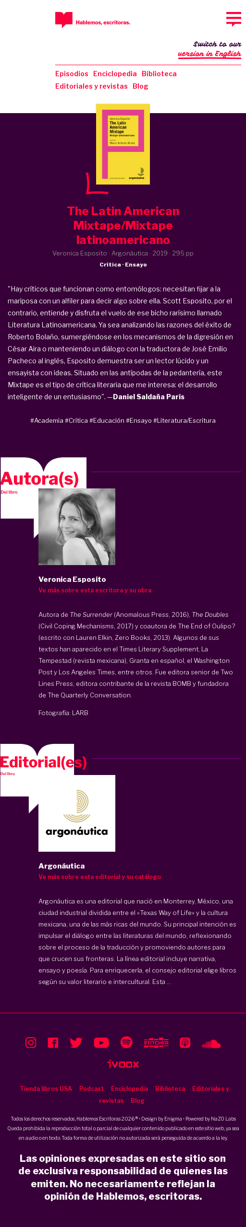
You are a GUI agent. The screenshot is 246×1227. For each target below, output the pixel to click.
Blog (140, 86)
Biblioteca (159, 73)
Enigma (173, 1119)
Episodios (71, 73)
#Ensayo (139, 420)
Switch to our (209, 49)
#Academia (46, 420)
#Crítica (76, 420)
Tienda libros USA (46, 1088)
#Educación (106, 420)
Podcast (91, 1088)
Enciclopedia (115, 73)
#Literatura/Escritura (184, 420)
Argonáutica (56, 901)
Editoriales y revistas (91, 86)
